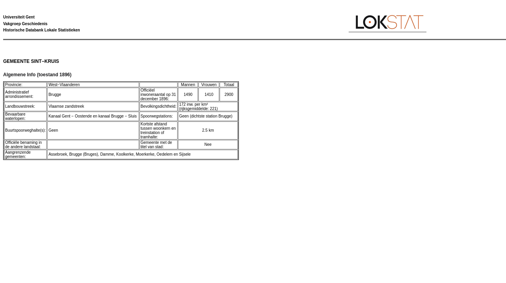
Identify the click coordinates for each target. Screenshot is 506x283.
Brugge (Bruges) (83, 154)
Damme (107, 154)
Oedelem (165, 154)
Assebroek (57, 154)
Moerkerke (145, 154)
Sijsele (185, 154)
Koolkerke (125, 154)
